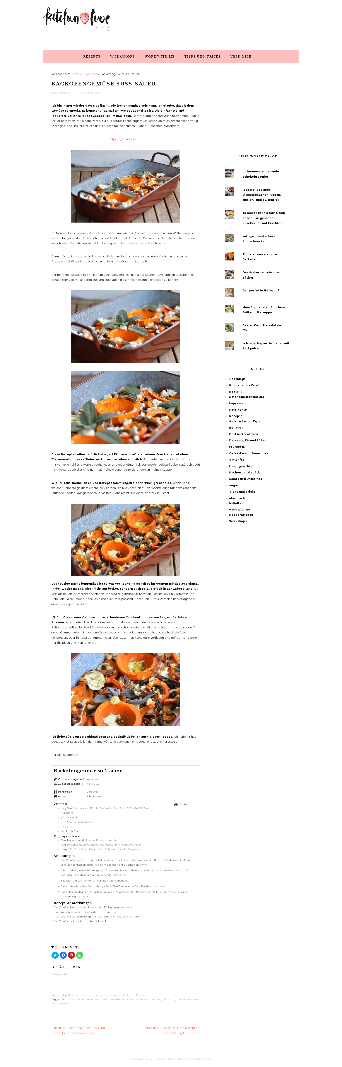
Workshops (238, 521)
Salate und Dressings (245, 478)
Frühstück (237, 446)
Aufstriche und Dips (244, 421)
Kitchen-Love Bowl (244, 385)
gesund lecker (139, 999)
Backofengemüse (79, 999)
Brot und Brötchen (243, 434)
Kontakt (235, 391)
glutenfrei (100, 995)
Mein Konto (238, 409)
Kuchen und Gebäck (244, 472)
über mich (237, 498)
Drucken (181, 804)
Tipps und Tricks (242, 491)
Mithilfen (236, 503)
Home (131, 995)
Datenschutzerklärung (246, 396)
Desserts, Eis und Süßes (247, 440)
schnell (181, 999)
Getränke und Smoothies (248, 453)
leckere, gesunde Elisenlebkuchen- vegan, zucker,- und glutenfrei (262, 195)
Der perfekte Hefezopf (261, 290)
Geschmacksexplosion (115, 999)
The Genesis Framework (194, 1059)
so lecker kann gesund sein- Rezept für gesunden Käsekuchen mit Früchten (265, 218)
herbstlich (169, 999)
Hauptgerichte (117, 995)
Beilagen (87, 995)
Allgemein (74, 995)
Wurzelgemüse (60, 1003)
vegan (234, 485)
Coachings (237, 379)
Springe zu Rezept (125, 139)
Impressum (237, 403)
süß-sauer (193, 999)
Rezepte (141, 995)
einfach (96, 999)
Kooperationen (241, 514)
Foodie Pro (165, 1059)
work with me (239, 509)
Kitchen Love (78, 23)
